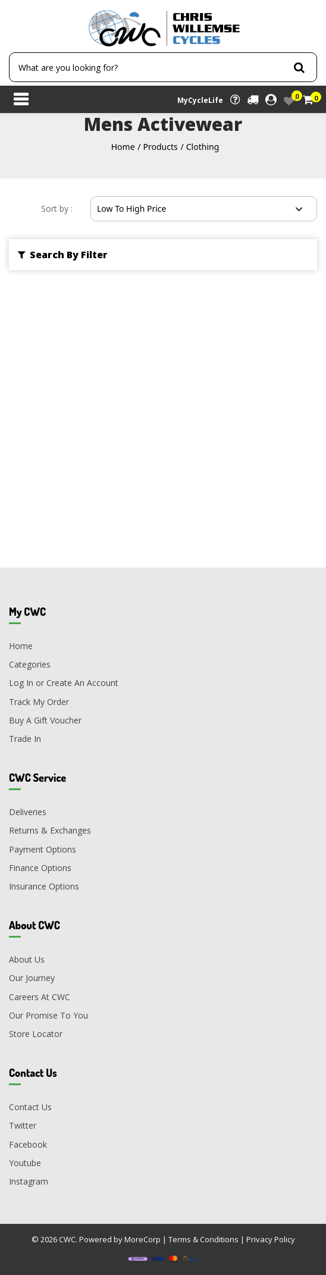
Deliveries (27, 811)
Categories (30, 664)
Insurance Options (44, 886)
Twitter (22, 1125)
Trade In (25, 738)
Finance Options (40, 867)
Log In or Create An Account (63, 682)
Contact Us (30, 1107)
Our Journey (32, 977)
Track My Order (39, 701)
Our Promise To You (48, 1015)
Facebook (28, 1144)
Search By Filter (63, 254)
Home (123, 146)
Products (160, 146)
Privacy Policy (270, 1239)
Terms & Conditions (203, 1239)
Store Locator (35, 1033)
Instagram (28, 1181)
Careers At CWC (39, 997)
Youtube (25, 1163)
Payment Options (42, 849)
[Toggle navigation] (21, 100)
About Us (27, 959)
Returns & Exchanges (50, 830)
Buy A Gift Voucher (45, 720)
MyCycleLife (200, 100)
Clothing (203, 146)
